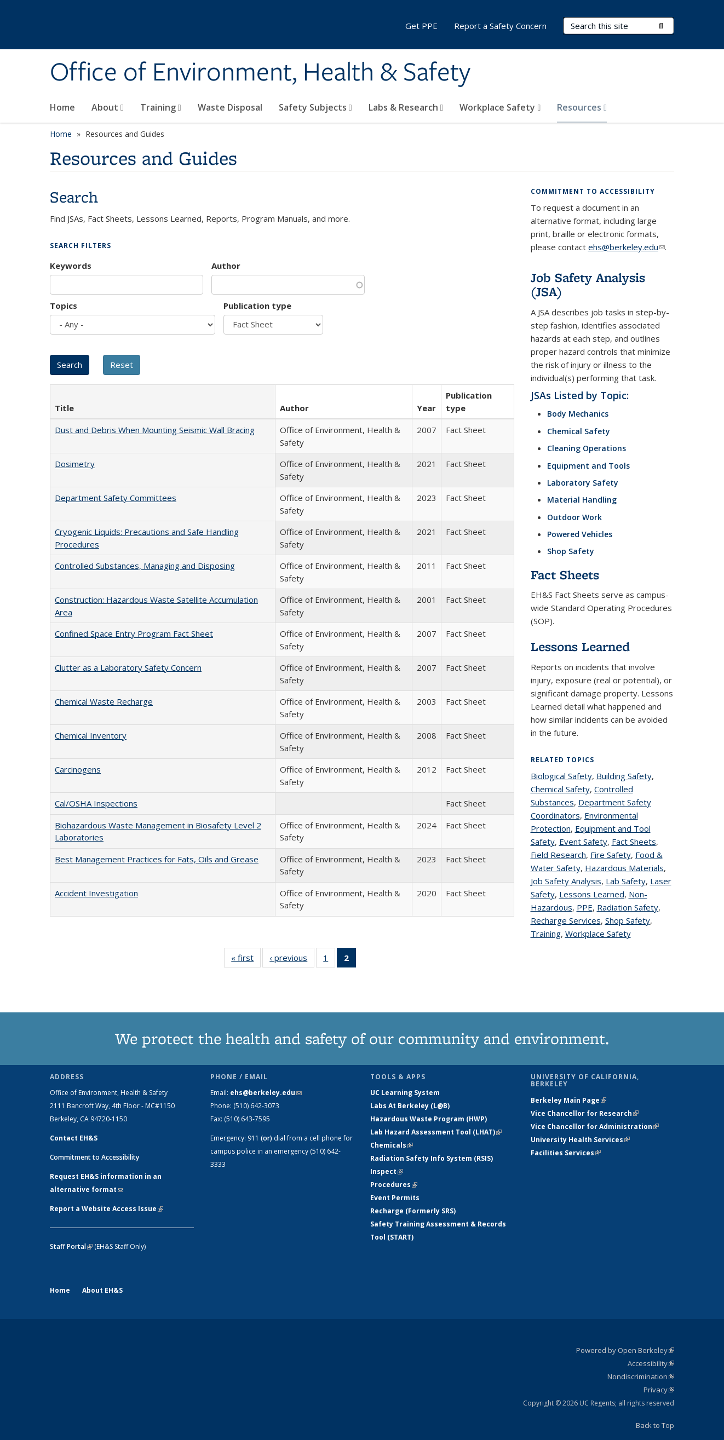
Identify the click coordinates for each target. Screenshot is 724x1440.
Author (225, 265)
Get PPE (421, 25)
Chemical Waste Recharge (104, 701)
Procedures (393, 1184)
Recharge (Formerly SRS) (413, 1211)
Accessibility (651, 1363)
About (107, 107)
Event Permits (395, 1197)
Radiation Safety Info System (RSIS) (431, 1158)
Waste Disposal (230, 107)
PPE (585, 907)
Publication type (257, 305)
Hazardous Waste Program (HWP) (428, 1119)
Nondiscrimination (640, 1376)
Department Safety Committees (115, 497)
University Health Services (580, 1139)
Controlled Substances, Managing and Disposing (145, 565)
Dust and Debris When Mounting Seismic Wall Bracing (155, 429)
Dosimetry (75, 463)
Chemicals (391, 1145)
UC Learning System (405, 1092)
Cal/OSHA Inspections (96, 803)
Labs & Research (406, 107)
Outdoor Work (574, 517)
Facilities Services (566, 1152)
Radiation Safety (627, 907)
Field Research (558, 854)
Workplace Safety (500, 107)
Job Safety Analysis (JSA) (588, 284)
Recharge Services (566, 920)
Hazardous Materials (624, 867)
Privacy (658, 1390)
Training (160, 107)
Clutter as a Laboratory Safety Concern (128, 667)
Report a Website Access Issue (106, 1208)
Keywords (70, 265)
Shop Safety (570, 551)
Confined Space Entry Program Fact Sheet (134, 633)
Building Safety (624, 775)
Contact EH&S (73, 1138)
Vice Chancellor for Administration (595, 1126)
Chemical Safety (578, 431)
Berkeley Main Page (568, 1100)
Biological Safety (561, 775)
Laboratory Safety (582, 482)
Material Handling (582, 499)
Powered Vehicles (579, 534)
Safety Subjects (315, 107)
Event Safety (583, 841)
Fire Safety (610, 854)
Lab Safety (626, 880)
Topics (63, 305)
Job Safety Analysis (566, 880)
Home (62, 107)
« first (246, 960)
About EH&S (102, 1290)
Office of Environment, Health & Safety (260, 72)
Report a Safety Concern (500, 25)
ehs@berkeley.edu (626, 246)
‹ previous (291, 960)
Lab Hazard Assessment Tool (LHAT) (436, 1132)
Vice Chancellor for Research (585, 1113)
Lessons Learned (580, 646)
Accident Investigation (96, 893)
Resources (582, 107)
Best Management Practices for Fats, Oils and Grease (156, 859)
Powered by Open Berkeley (625, 1350)
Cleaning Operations (586, 448)
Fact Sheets (565, 574)
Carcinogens (78, 769)
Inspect (386, 1171)
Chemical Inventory (91, 735)
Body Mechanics (577, 413)
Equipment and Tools (588, 465)
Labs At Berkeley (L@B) (410, 1105)
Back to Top (655, 1425)
